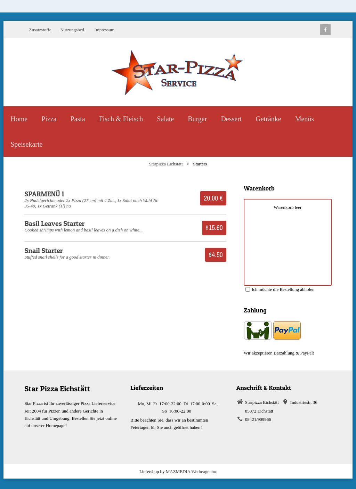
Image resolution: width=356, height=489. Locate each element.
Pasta (77, 119)
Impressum (104, 29)
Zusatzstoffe (40, 29)
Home (18, 119)
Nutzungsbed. (72, 29)
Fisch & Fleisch (121, 119)
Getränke (268, 119)
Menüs (304, 119)
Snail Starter (43, 250)
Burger (197, 119)
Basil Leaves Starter (54, 223)
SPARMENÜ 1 (44, 194)
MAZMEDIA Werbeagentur (191, 471)
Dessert (231, 119)
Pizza (48, 119)
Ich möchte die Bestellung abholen (280, 289)
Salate (165, 119)
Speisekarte (26, 144)
